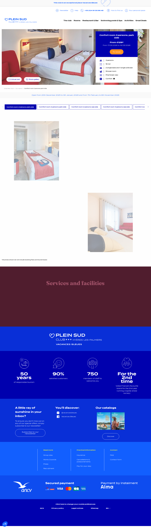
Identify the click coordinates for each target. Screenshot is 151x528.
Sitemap (94, 508)
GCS (42, 508)
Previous (2, 107)
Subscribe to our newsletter (30, 433)
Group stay (48, 455)
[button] (5, 524)
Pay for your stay (84, 466)
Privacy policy (57, 508)
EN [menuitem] (108, 508)
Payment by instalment (119, 483)
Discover (110, 436)
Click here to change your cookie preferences (75, 504)
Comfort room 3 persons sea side (116, 107)
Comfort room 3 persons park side (20, 107)
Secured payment (59, 483)
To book (117, 52)
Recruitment (48, 468)
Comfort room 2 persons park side (52, 107)
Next (148, 107)
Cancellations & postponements (83, 461)
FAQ (112, 455)
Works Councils (49, 459)
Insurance (81, 455)
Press (45, 464)
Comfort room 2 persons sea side (84, 107)
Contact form (116, 459)
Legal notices (77, 508)
